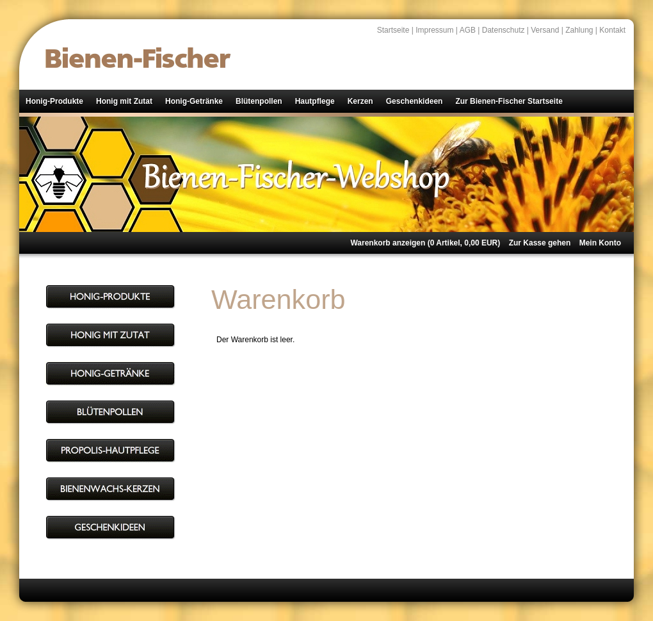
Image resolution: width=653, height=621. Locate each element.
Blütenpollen (259, 101)
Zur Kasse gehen (540, 242)
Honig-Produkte (54, 101)
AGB (468, 30)
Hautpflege (315, 101)
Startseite (393, 30)
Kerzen (360, 101)
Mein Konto (600, 242)
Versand (545, 30)
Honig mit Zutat (124, 101)
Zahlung (579, 30)
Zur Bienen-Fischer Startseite (508, 101)
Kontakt (612, 30)
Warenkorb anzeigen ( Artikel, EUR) (425, 242)
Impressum (434, 30)
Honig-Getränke (194, 101)
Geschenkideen (414, 101)
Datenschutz (503, 30)
